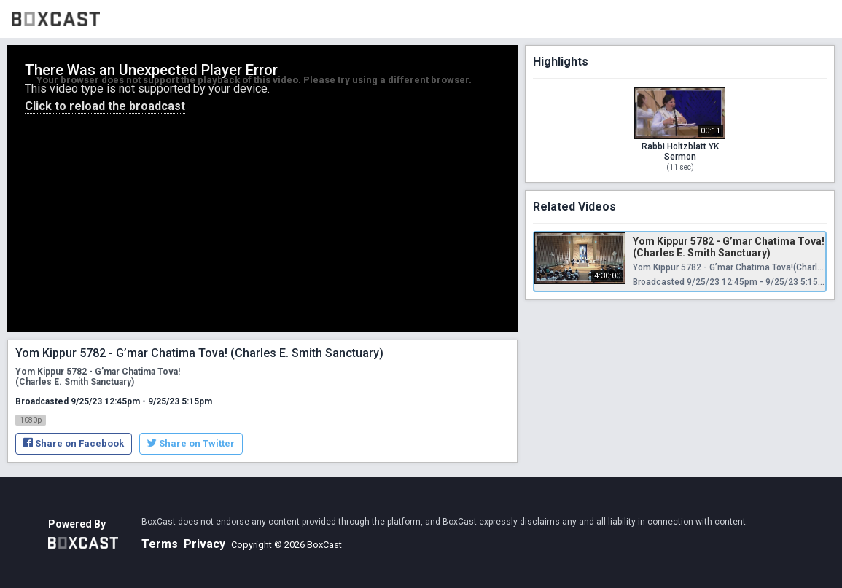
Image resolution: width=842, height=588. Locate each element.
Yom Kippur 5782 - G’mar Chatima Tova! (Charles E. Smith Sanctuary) (729, 247)
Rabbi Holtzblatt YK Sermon (680, 151)
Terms (159, 544)
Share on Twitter (191, 443)
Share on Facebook (73, 443)
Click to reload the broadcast (105, 106)
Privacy (204, 544)
